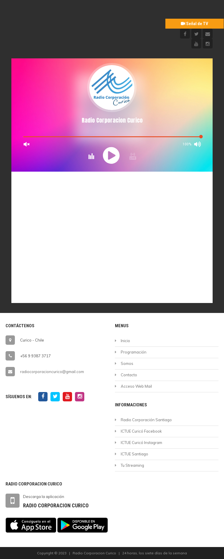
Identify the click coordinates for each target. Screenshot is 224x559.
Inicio (125, 340)
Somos (127, 363)
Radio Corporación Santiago (146, 419)
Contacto (129, 374)
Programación (133, 352)
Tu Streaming (132, 465)
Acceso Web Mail (136, 386)
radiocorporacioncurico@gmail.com (52, 371)
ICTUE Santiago (134, 454)
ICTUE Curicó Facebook (141, 431)
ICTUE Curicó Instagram (141, 442)
